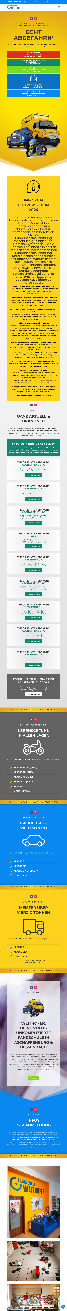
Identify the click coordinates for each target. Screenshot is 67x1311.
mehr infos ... (22, 875)
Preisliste (33, 1078)
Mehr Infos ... (22, 791)
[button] (63, 1307)
